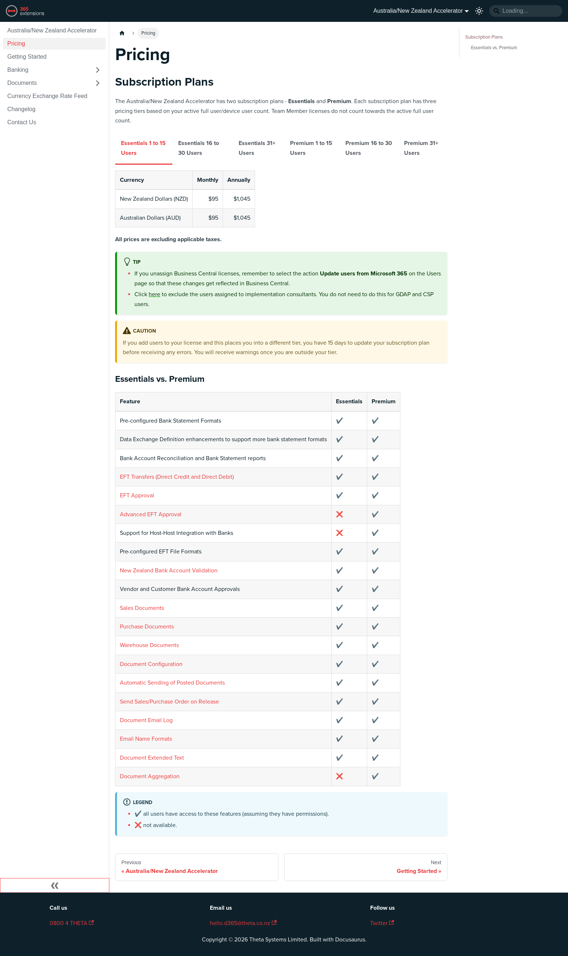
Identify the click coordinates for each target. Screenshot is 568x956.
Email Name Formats (146, 739)
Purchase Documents (147, 626)
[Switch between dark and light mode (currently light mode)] (479, 11)
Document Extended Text (152, 757)
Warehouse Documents (149, 645)
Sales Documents (142, 608)
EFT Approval (137, 495)
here (154, 294)
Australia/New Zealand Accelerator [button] (418, 11)
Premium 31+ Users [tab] (421, 148)
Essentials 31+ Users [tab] (257, 148)
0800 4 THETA (72, 923)
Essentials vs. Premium (494, 48)
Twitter (382, 923)
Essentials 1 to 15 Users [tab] (143, 148)
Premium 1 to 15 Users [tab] (311, 148)
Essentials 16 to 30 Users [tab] (198, 148)
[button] (54, 70)
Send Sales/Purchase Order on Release (169, 701)
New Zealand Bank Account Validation (169, 570)
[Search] (525, 11)
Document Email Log (146, 720)
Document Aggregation (150, 776)
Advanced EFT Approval (150, 514)
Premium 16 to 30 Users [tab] (368, 148)
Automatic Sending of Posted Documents (172, 682)
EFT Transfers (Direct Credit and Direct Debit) (177, 477)
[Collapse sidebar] (54, 885)
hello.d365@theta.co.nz (243, 923)
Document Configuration (151, 664)
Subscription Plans (484, 37)
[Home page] (122, 33)
